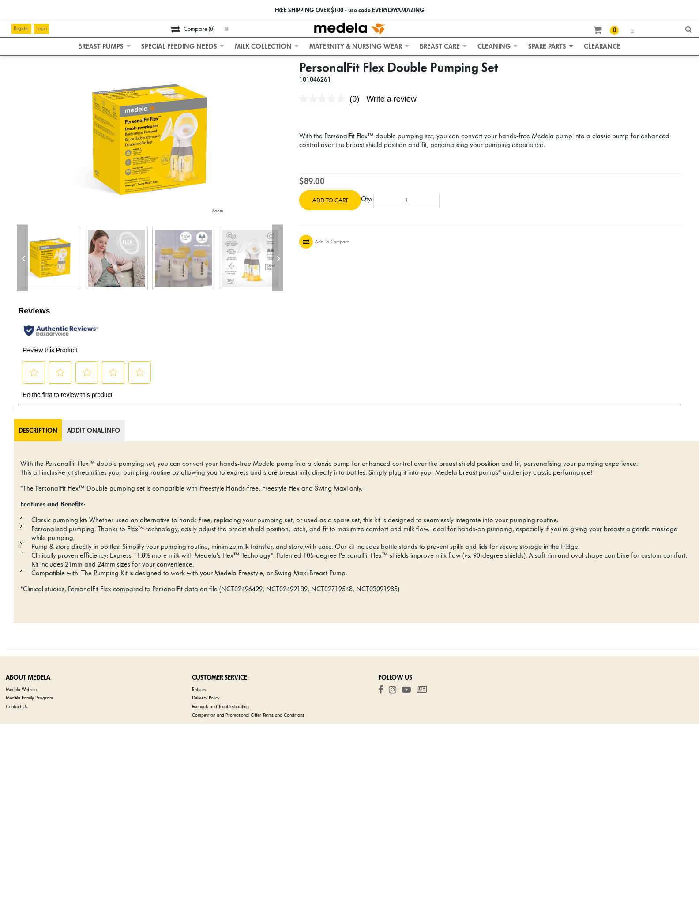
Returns (199, 689)
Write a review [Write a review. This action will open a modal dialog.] (391, 98)
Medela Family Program (29, 698)
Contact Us (16, 707)
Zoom (217, 211)
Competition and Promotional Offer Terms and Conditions (248, 715)
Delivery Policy (206, 698)
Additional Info (93, 430)
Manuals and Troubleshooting (220, 707)
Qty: (366, 199)
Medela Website (21, 689)
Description (38, 430)
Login (41, 28)
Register (21, 28)
